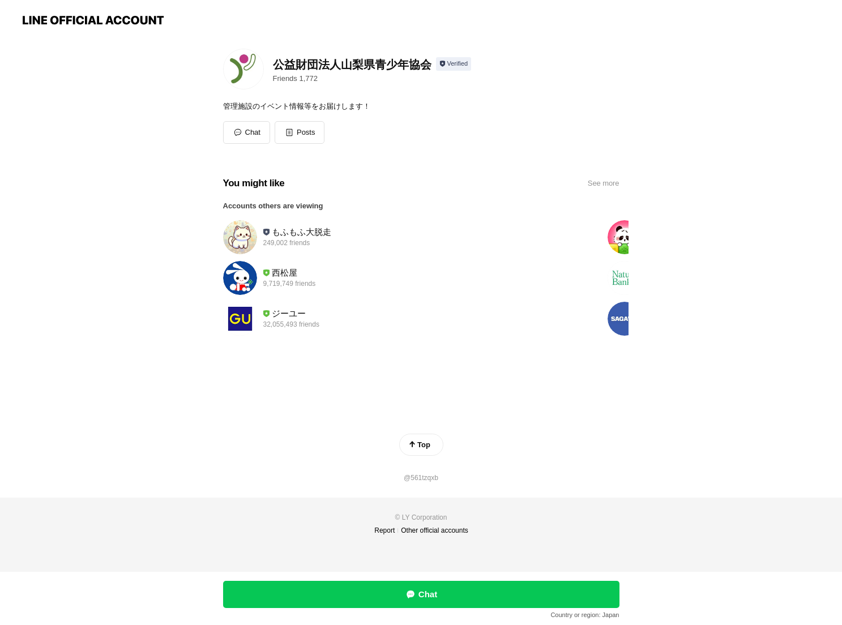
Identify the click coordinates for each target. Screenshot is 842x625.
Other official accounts (434, 530)
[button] (300, 132)
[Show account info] (454, 64)
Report (384, 530)
